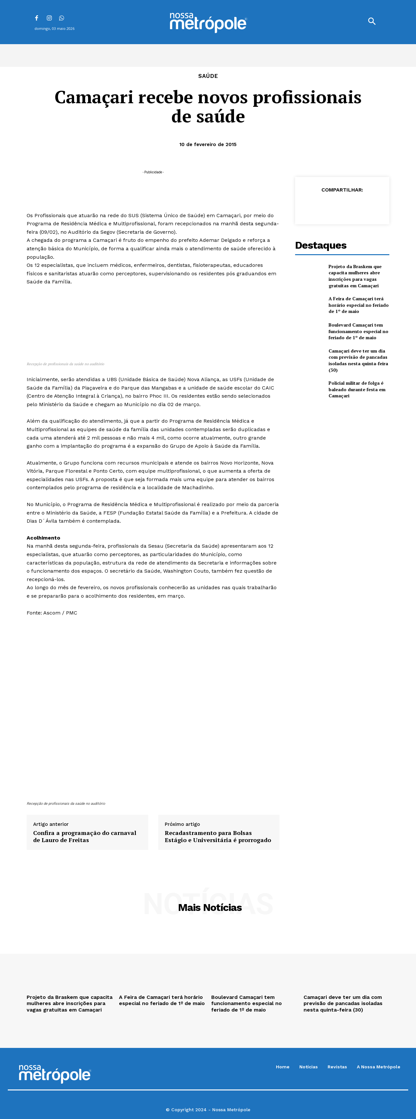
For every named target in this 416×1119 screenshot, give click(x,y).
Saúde (208, 76)
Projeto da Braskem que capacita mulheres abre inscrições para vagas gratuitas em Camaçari (355, 276)
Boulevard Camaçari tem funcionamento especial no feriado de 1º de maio (358, 331)
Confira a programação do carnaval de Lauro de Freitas (84, 836)
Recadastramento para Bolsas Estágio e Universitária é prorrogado (218, 836)
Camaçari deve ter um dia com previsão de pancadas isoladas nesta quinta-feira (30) (358, 360)
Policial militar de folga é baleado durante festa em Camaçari (357, 389)
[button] (372, 22)
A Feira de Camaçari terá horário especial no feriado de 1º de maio (359, 304)
